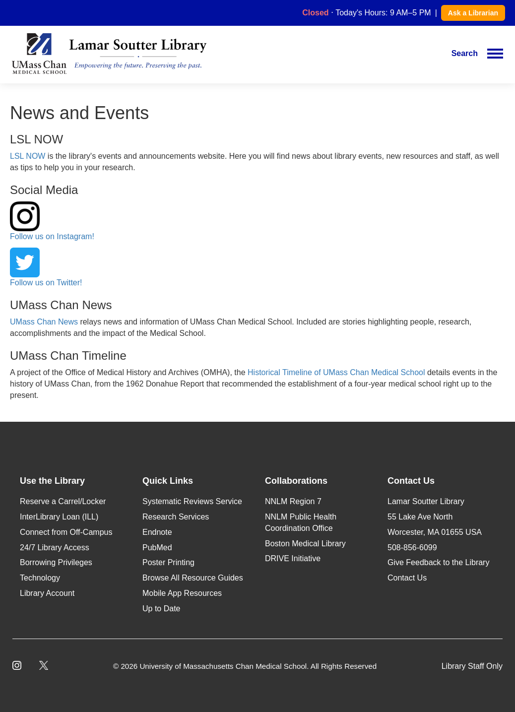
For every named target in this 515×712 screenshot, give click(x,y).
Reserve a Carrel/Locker (63, 501)
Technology (40, 578)
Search (464, 53)
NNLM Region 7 (293, 501)
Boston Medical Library (305, 543)
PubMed (157, 547)
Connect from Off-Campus (66, 532)
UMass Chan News (44, 322)
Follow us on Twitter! (46, 267)
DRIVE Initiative (293, 558)
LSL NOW (27, 156)
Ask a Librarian (473, 13)
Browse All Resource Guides (192, 578)
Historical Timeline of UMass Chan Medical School (336, 372)
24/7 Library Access (54, 547)
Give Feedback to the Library (438, 562)
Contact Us (407, 578)
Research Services (175, 517)
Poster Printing (168, 562)
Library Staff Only (472, 666)
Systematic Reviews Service (192, 501)
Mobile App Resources (182, 593)
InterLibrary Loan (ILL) (59, 517)
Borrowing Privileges (56, 562)
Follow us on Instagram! (52, 221)
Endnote (157, 532)
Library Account (47, 593)
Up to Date (161, 608)
